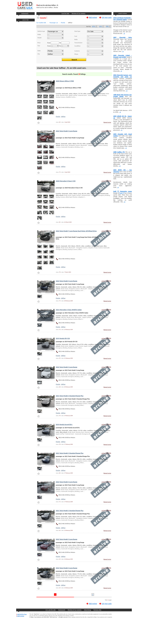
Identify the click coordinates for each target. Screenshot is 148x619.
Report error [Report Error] (107, 122)
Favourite (43, 18)
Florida (58, 116)
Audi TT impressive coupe (122, 191)
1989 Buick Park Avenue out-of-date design (122, 95)
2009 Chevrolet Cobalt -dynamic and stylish (122, 56)
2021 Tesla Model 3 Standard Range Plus (69, 396)
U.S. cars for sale (51, 610)
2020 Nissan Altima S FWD (65, 81)
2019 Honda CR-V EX (63, 338)
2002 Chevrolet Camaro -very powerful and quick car (122, 76)
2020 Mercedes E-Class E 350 (66, 181)
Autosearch (24, 13)
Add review (93, 17)
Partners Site (97, 610)
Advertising (87, 610)
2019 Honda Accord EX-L (64, 424)
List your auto (107, 17)
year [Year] (100, 26)
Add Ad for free (21, 614)
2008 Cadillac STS (119, 152)
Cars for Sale (65, 13)
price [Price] (93, 26)
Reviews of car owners (78, 13)
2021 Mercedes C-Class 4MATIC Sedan (69, 310)
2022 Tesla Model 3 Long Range (66, 131)
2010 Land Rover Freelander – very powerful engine (122, 18)
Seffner (63, 116)
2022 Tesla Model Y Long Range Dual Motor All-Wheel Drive (76, 231)
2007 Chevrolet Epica (122, 37)
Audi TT (121, 193)
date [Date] (107, 26)
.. (55, 38)
